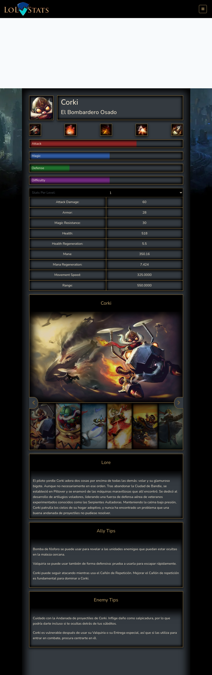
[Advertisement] (106, 53)
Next (178, 403)
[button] (35, 130)
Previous (33, 403)
